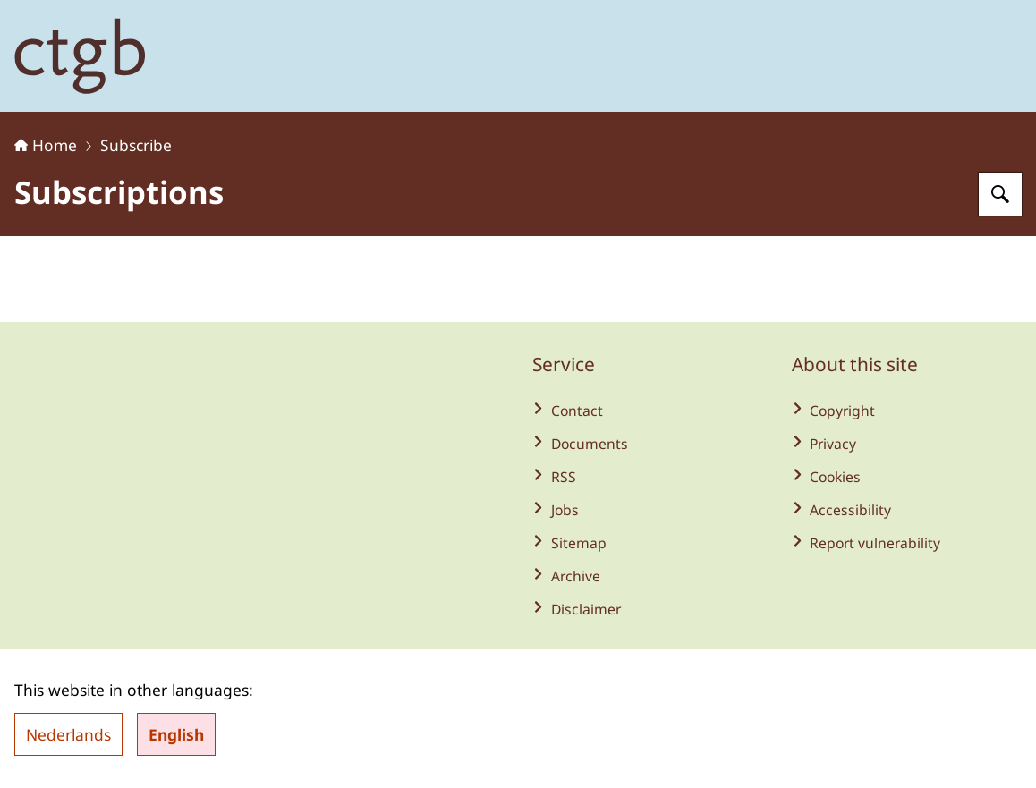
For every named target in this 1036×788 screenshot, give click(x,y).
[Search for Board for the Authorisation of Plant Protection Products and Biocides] (1000, 194)
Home (45, 145)
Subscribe (136, 145)
